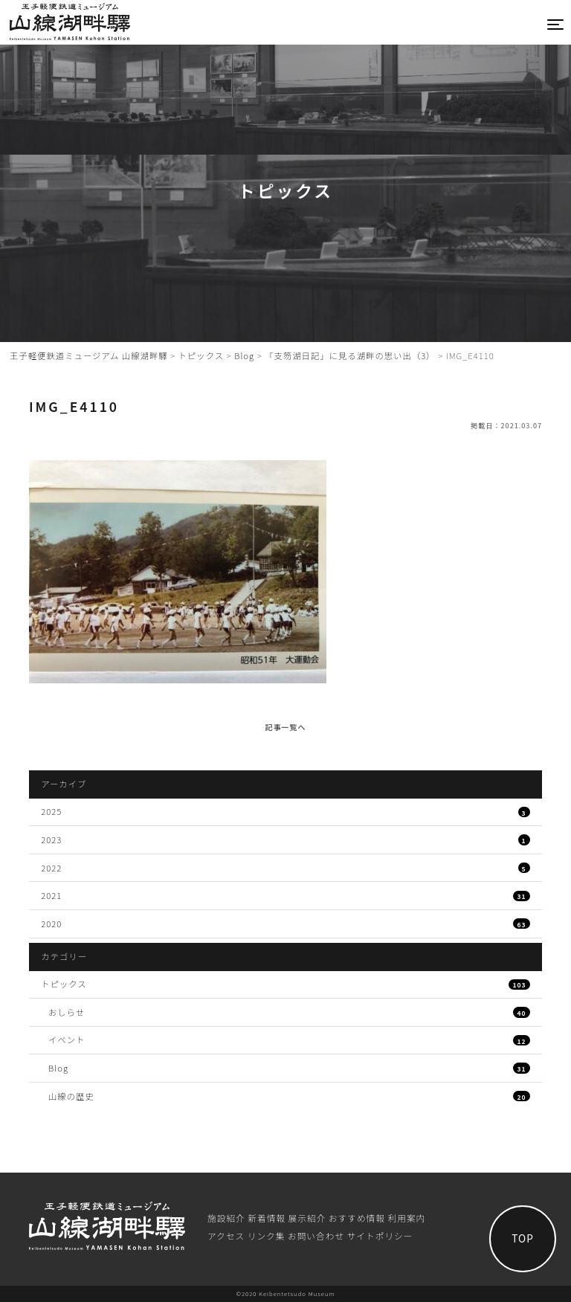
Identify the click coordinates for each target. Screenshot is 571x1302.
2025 (285, 811)
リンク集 (267, 1235)
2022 (285, 868)
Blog (289, 1068)
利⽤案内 (407, 1217)
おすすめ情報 (357, 1217)
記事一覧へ (285, 726)
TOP (523, 1238)
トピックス (285, 984)
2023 (285, 839)
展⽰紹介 (307, 1217)
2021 (285, 895)
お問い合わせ (316, 1235)
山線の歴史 (289, 1096)
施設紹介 (226, 1217)
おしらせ (289, 1012)
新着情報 (267, 1217)
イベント (289, 1039)
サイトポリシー (380, 1235)
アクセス (226, 1235)
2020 (285, 923)
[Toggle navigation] (556, 24)
